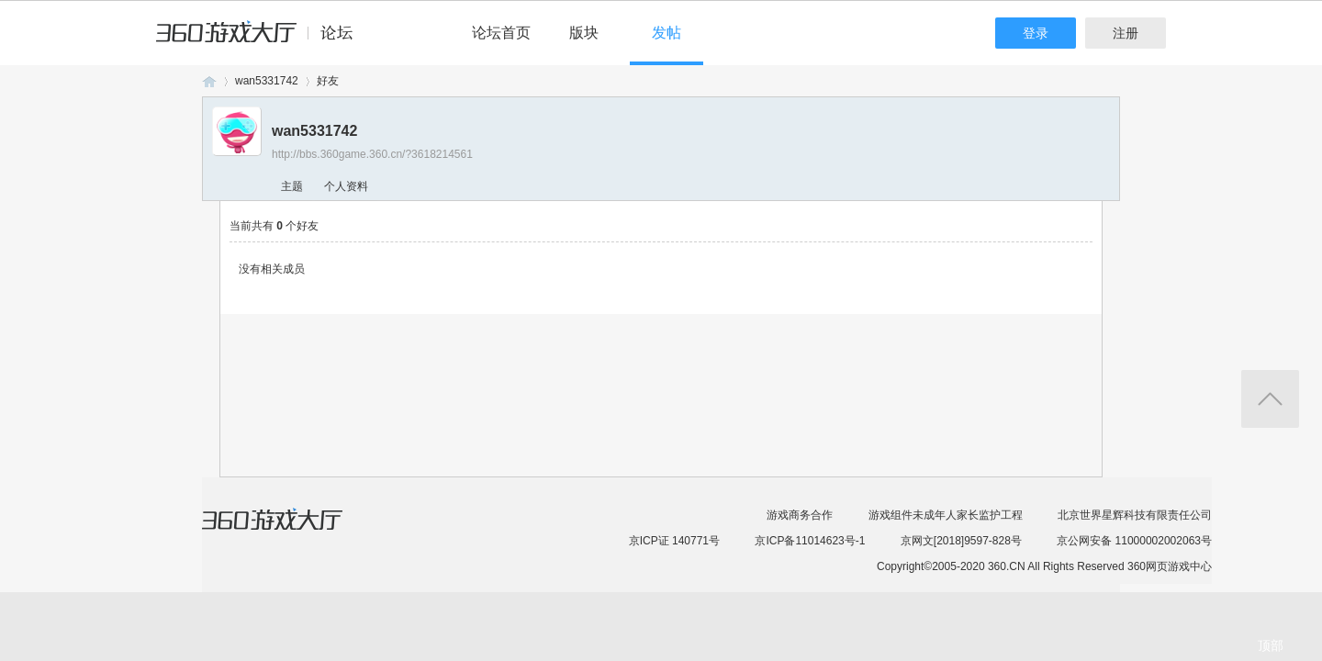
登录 (1035, 33)
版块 (584, 32)
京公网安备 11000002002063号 (1134, 540)
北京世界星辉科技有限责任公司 (1135, 515)
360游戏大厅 (291, 531)
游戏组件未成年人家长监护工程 (945, 515)
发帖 (666, 32)
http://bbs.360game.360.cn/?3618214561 (372, 154)
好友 (328, 80)
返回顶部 (1270, 399)
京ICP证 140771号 (674, 540)
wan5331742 (266, 80)
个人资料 (346, 186)
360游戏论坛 (209, 81)
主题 (292, 186)
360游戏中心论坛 (262, 40)
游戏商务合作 (800, 515)
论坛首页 (501, 32)
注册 (1125, 33)
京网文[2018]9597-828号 (961, 540)
